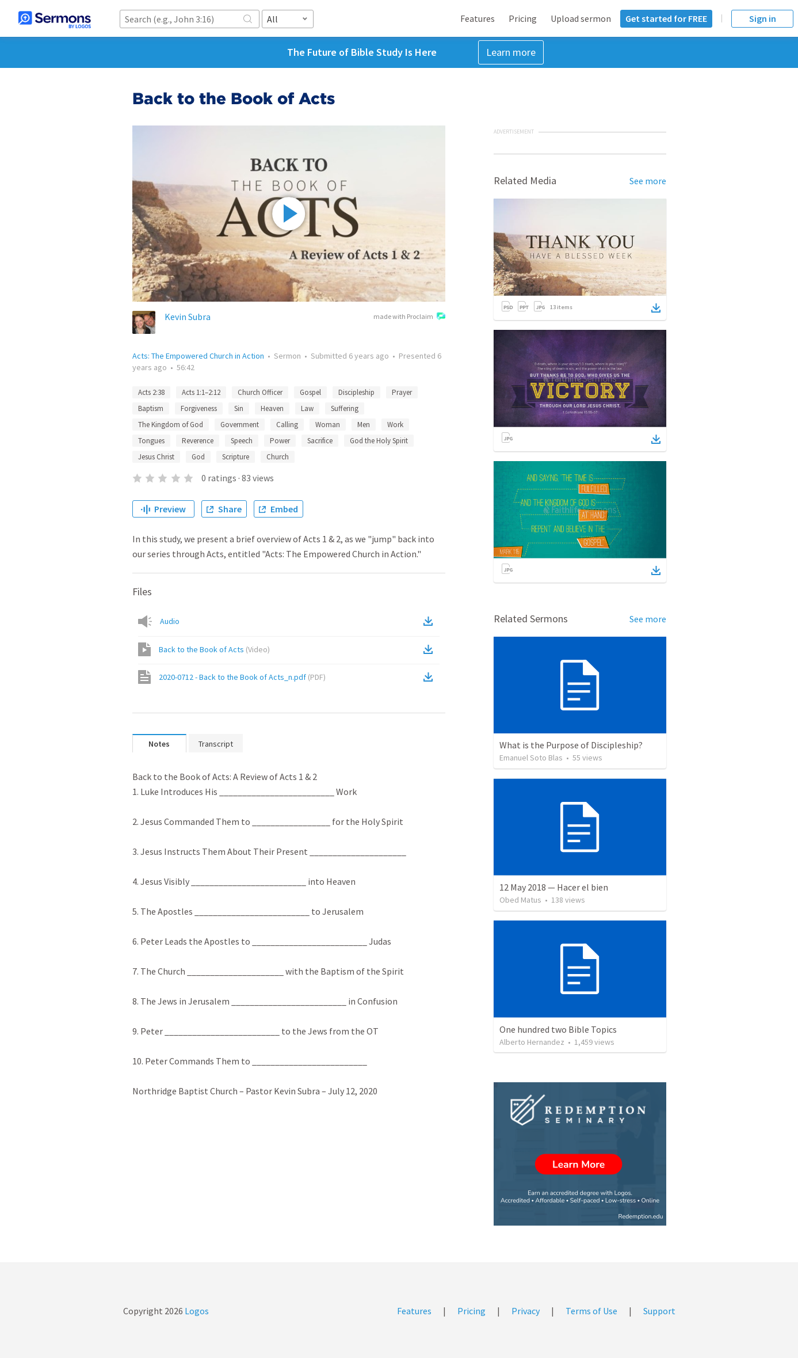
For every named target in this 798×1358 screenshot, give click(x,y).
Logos (196, 1311)
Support (659, 1311)
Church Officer (260, 392)
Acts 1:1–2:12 (201, 392)
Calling (287, 424)
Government (239, 424)
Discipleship (356, 392)
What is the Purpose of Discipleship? (571, 745)
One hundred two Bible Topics (558, 1029)
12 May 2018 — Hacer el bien (553, 887)
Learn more (511, 52)
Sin (238, 408)
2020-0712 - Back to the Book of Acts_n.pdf (242, 677)
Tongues (151, 441)
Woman (327, 424)
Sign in (762, 18)
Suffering (344, 408)
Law (307, 408)
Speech (242, 441)
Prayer (402, 392)
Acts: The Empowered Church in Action (198, 356)
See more (647, 181)
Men (363, 424)
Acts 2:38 (151, 392)
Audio (170, 621)
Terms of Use (591, 1311)
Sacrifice (320, 441)
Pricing (523, 18)
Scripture (235, 457)
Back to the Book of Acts (214, 649)
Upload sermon (581, 18)
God (198, 457)
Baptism (150, 408)
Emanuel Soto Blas (531, 757)
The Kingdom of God (170, 424)
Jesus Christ (156, 457)
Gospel (310, 392)
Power (280, 441)
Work (395, 424)
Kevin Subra (188, 316)
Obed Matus (520, 900)
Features (477, 18)
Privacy (525, 1311)
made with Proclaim (409, 317)
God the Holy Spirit (379, 441)
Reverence (197, 441)
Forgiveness (199, 408)
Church (277, 457)
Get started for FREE (666, 18)
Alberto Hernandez (531, 1042)
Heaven (272, 408)
